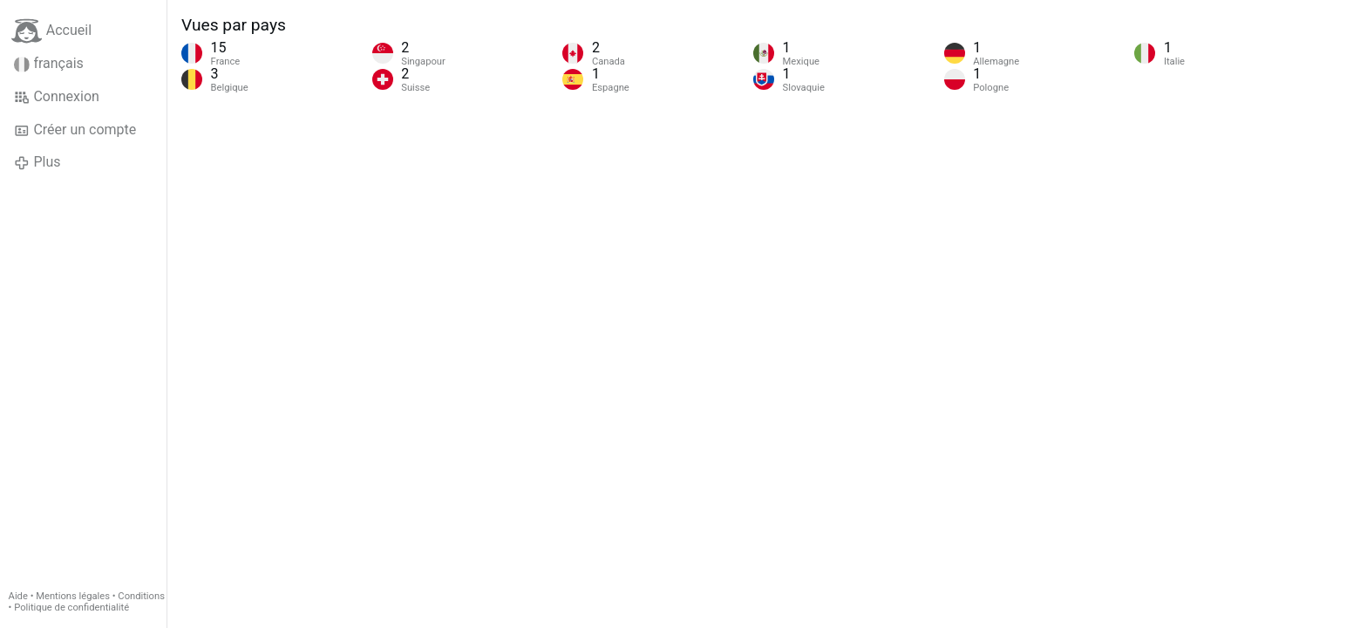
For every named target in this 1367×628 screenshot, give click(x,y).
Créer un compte (75, 130)
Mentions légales (73, 596)
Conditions (141, 596)
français (49, 63)
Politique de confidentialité (71, 607)
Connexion (56, 97)
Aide (18, 596)
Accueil (51, 31)
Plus (37, 162)
